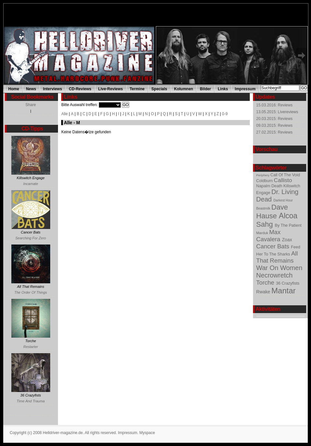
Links (223, 89)
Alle (64, 114)
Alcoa (288, 216)
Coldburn (265, 181)
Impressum (245, 89)
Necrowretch (274, 275)
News (31, 89)
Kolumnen (183, 89)
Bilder (205, 89)
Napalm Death (269, 186)
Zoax (287, 239)
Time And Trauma (31, 401)
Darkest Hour (283, 200)
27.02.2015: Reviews (274, 132)
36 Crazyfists (288, 283)
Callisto (283, 180)
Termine (137, 89)
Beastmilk (263, 208)
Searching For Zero (30, 238)
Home (13, 89)
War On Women (279, 267)
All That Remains (277, 257)
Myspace (147, 432)
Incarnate (30, 184)
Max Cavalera (269, 236)
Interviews (52, 89)
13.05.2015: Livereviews (277, 112)
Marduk (262, 233)
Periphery (263, 175)
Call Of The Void (285, 175)
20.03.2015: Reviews (274, 118)
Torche (266, 282)
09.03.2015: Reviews (274, 125)
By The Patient (288, 225)
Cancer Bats (273, 246)
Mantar (283, 290)
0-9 (224, 114)
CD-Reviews (80, 89)
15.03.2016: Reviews (274, 105)
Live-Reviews (110, 89)
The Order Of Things (30, 292)
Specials (159, 89)
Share (31, 105)
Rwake (263, 291)
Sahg (265, 224)
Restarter (30, 347)
